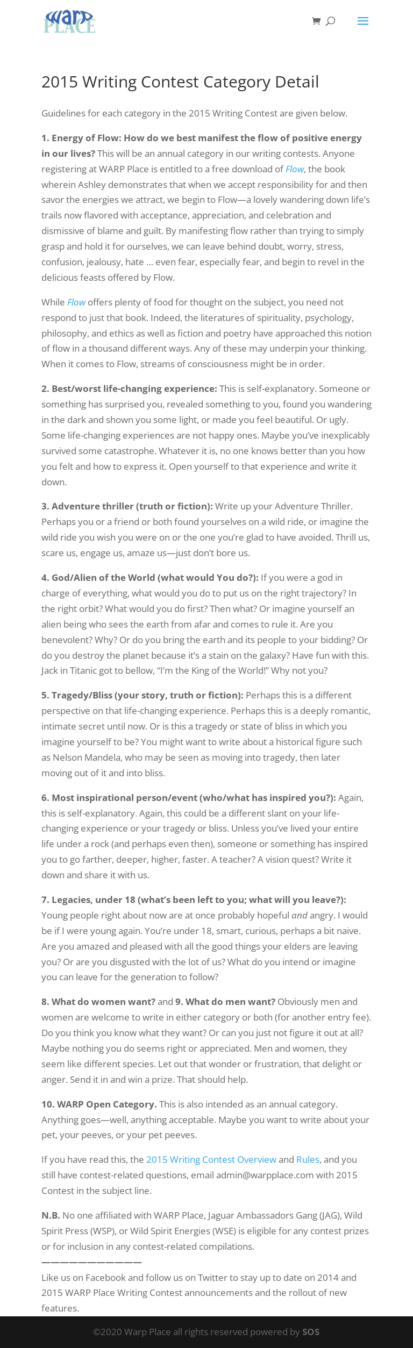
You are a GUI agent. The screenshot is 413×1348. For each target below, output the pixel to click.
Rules (307, 1159)
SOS (310, 1331)
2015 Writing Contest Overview (211, 1159)
